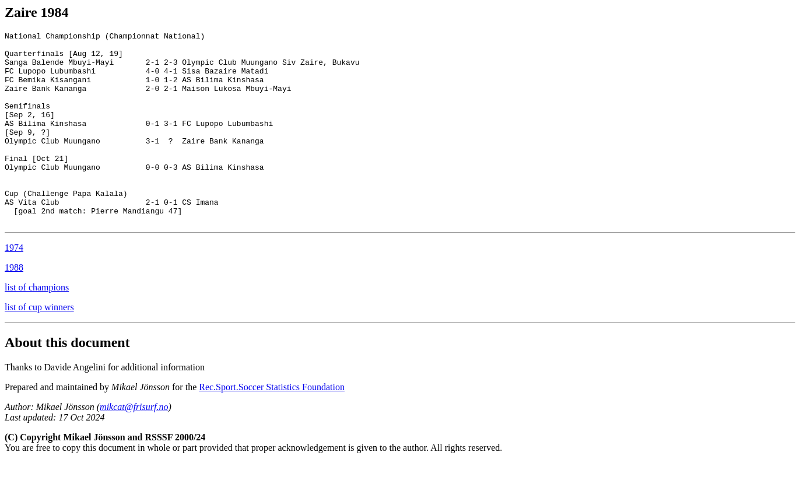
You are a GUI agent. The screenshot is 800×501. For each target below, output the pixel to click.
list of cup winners (39, 346)
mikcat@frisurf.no (134, 445)
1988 (14, 306)
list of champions (37, 326)
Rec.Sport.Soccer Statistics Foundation (272, 425)
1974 (14, 286)
